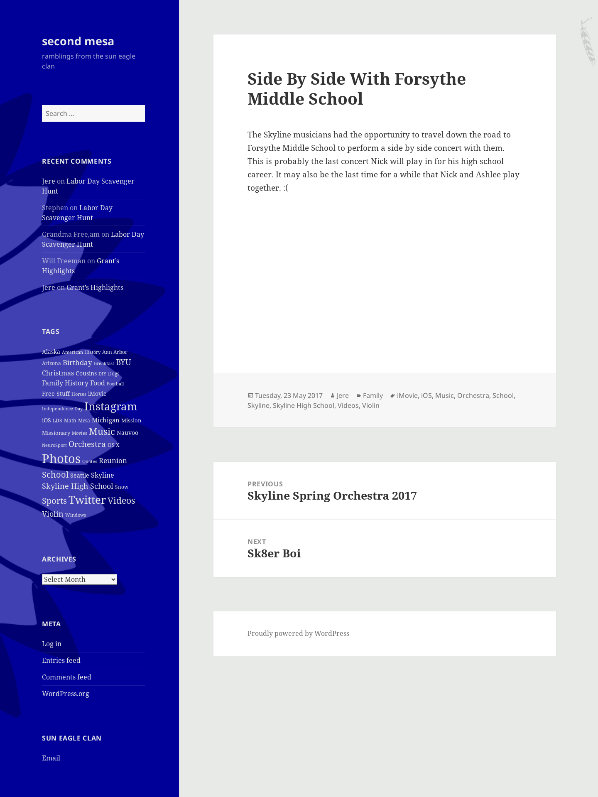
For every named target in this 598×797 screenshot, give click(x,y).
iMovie (407, 395)
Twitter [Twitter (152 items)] (87, 499)
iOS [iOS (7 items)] (46, 420)
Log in (51, 643)
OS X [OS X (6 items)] (114, 445)
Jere (48, 181)
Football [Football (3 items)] (115, 384)
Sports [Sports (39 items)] (54, 500)
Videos (348, 405)
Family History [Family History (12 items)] (65, 382)
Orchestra (473, 395)
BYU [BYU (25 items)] (123, 362)
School (503, 395)
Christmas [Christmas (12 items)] (58, 373)
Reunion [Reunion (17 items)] (113, 460)
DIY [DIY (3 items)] (102, 374)
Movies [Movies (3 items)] (79, 433)
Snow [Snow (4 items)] (121, 487)
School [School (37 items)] (55, 474)
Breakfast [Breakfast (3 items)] (104, 363)
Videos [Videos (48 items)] (121, 500)
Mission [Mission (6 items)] (131, 420)
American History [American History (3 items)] (81, 352)
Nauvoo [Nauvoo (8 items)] (127, 433)
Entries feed (61, 660)
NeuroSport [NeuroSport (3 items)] (54, 445)
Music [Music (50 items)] (102, 431)
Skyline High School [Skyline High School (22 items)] (77, 486)
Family (373, 395)
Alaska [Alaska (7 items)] (51, 352)
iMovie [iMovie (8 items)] (97, 393)
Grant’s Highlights (94, 287)
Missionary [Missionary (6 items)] (56, 433)
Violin (371, 405)
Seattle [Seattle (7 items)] (79, 475)
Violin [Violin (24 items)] (53, 513)
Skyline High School (303, 405)
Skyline (259, 405)
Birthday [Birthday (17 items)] (77, 362)
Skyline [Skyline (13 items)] (102, 475)
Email (51, 758)
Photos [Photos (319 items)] (61, 458)
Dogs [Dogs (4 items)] (113, 373)
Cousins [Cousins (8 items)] (86, 373)
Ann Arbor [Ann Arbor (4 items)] (114, 352)
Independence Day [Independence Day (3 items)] (62, 409)
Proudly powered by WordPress (298, 633)
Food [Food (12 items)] (97, 382)
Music (444, 395)
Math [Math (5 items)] (70, 420)
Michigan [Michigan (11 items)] (106, 420)
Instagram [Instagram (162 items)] (110, 406)
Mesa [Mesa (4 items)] (84, 420)
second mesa (78, 41)
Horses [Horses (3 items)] (78, 394)
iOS (426, 395)
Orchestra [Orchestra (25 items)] (87, 444)
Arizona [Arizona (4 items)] (51, 363)
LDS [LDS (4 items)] (57, 420)
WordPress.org (65, 693)
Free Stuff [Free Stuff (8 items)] (56, 393)
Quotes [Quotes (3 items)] (89, 461)
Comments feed (66, 677)
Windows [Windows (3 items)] (75, 515)
